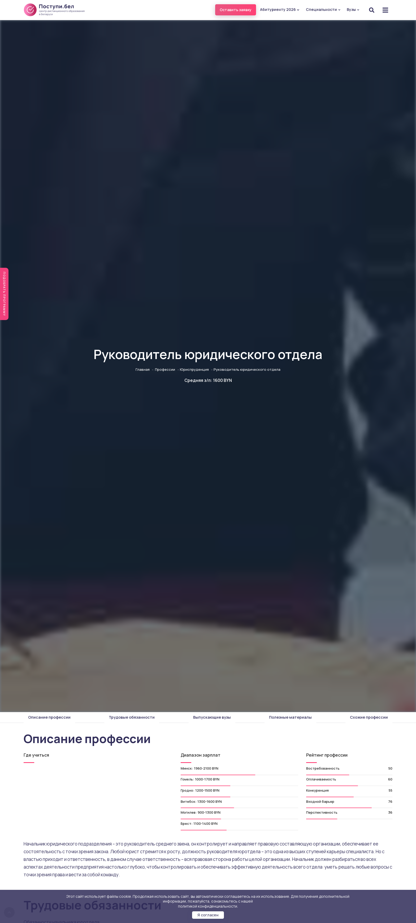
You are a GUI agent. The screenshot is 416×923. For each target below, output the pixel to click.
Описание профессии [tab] (49, 717)
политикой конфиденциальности (207, 906)
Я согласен (208, 914)
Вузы (353, 9)
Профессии (165, 369)
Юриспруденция (194, 369)
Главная (143, 369)
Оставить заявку (236, 9)
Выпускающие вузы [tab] (212, 717)
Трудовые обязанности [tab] (132, 717)
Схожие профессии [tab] (369, 717)
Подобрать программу (4, 294)
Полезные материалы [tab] (290, 717)
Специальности (323, 9)
